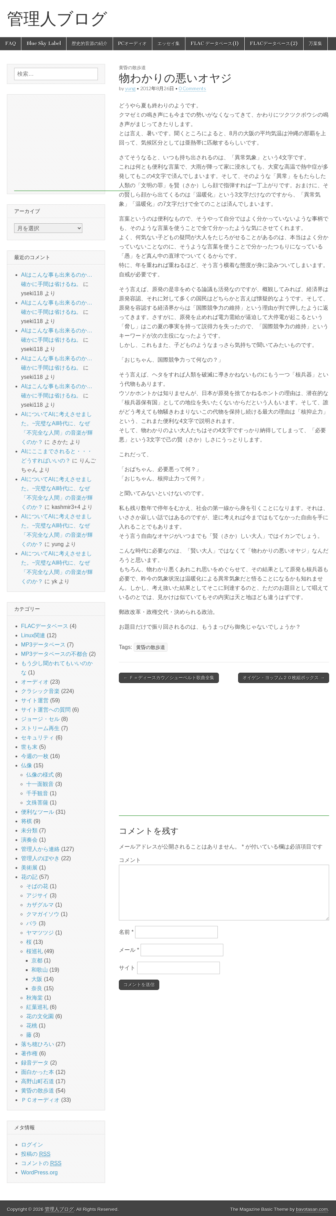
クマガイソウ (42, 914)
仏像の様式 (40, 775)
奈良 (36, 988)
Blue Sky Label (44, 43)
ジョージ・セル (40, 719)
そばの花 (37, 886)
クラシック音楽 (40, 691)
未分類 (29, 830)
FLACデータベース (44, 626)
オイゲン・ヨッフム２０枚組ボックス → (284, 677)
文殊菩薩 (37, 803)
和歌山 (39, 970)
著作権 (29, 1053)
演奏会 (29, 840)
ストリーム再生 (40, 728)
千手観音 (37, 793)
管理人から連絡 (40, 849)
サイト (127, 968)
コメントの (41, 1163)
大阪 (36, 979)
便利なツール (37, 812)
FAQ (10, 43)
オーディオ (35, 682)
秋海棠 (34, 998)
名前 (126, 932)
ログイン (32, 1145)
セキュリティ (37, 737)
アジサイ (37, 895)
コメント (130, 860)
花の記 (29, 877)
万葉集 (315, 43)
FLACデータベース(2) (274, 43)
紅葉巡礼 (37, 1007)
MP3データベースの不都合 (54, 654)
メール (129, 950)
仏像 (26, 765)
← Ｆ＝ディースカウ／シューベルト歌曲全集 (168, 677)
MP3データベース (43, 645)
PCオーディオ (132, 43)
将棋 (26, 821)
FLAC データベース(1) (215, 43)
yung (130, 88)
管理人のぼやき (40, 858)
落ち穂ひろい (37, 1044)
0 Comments (192, 88)
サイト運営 (35, 700)
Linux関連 (33, 635)
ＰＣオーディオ (40, 1100)
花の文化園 (40, 1016)
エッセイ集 (168, 43)
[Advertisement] (224, 753)
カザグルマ (40, 905)
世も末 (29, 747)
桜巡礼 (34, 951)
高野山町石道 (37, 1081)
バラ (31, 923)
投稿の (35, 1154)
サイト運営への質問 (46, 710)
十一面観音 (40, 784)
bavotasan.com (312, 1209)
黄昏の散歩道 (132, 67)
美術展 (29, 868)
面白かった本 (37, 1072)
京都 (36, 960)
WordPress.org (39, 1172)
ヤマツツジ (40, 933)
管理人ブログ (57, 18)
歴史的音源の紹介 (90, 43)
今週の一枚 (35, 756)
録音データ (35, 1063)
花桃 (31, 1025)
